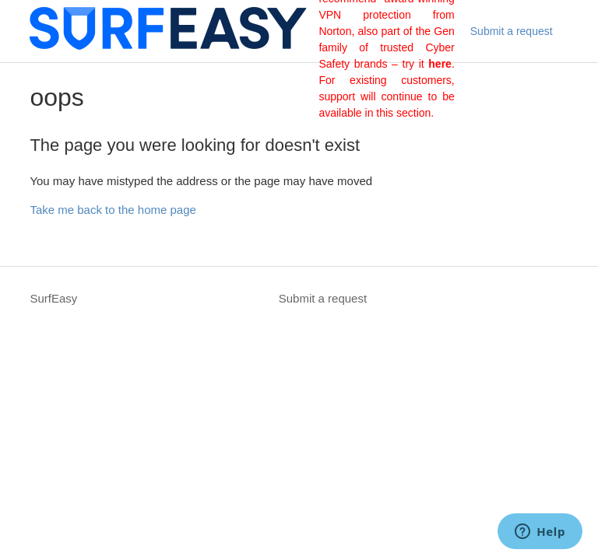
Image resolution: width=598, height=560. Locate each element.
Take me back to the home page (112, 209)
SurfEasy (53, 298)
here (440, 64)
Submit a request (511, 31)
